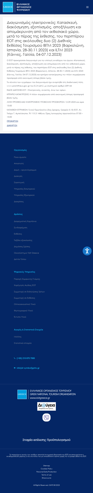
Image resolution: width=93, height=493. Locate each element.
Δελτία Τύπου (20, 259)
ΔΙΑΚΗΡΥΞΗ (12, 125)
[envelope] (27, 367)
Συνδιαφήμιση (20, 227)
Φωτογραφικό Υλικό (23, 310)
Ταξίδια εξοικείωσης (23, 240)
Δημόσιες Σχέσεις (22, 246)
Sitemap (46, 465)
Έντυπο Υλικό (20, 316)
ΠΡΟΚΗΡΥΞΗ (12, 121)
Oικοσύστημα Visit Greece (26, 253)
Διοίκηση (18, 176)
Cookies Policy (46, 468)
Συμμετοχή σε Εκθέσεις (24, 298)
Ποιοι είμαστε (20, 157)
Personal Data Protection (46, 472)
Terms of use (47, 475)
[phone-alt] (24, 358)
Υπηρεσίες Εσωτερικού (24, 188)
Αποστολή (19, 163)
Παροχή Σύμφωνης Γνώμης (27, 279)
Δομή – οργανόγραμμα (25, 169)
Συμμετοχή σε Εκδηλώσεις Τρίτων (29, 291)
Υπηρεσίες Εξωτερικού (24, 195)
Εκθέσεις (18, 233)
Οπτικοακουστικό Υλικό (24, 304)
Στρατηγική (19, 182)
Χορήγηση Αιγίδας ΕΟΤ (25, 285)
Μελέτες (17, 336)
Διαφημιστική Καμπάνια (25, 221)
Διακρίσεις (19, 201)
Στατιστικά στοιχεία (23, 343)
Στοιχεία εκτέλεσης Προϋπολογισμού (46, 439)
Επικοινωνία (46, 478)
